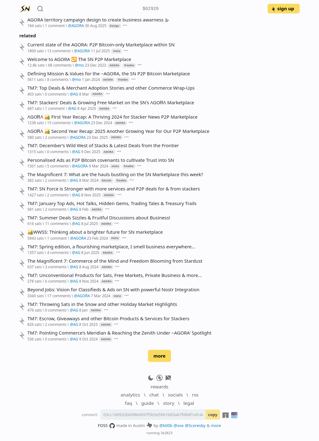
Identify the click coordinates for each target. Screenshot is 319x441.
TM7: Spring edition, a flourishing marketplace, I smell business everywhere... (111, 246)
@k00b (166, 425)
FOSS (106, 426)
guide (147, 403)
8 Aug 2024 (88, 266)
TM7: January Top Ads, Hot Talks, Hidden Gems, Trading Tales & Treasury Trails (112, 203)
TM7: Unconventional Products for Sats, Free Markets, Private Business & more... (114, 275)
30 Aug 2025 (96, 25)
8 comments (58, 79)
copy (212, 414)
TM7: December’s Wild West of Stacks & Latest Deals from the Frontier (103, 145)
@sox (178, 425)
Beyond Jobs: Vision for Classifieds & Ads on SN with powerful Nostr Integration (113, 289)
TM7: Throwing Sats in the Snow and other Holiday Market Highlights (102, 304)
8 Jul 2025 (89, 223)
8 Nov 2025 (91, 194)
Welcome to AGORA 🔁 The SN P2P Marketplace (79, 59)
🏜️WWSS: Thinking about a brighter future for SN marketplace (95, 232)
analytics (130, 395)
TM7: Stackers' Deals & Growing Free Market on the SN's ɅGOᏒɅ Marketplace (110, 102)
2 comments (55, 137)
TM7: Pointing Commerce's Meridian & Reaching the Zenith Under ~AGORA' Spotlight (119, 332)
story (168, 403)
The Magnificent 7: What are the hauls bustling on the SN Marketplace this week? (115, 174)
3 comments (55, 266)
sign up (282, 8)
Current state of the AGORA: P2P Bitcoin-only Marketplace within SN (101, 44)
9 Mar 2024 (98, 165)
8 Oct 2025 (88, 324)
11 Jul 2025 (100, 50)
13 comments (59, 50)
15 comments (59, 122)
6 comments (55, 281)
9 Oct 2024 (88, 338)
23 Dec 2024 (101, 122)
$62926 (151, 9)
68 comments (60, 65)
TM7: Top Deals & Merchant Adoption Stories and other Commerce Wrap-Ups (111, 88)
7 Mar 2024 (101, 295)
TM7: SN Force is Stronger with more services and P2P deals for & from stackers (113, 188)
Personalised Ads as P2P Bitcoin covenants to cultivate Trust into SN (100, 160)
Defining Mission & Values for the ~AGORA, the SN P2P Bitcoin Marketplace (108, 73)
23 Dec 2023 (95, 65)
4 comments (58, 252)
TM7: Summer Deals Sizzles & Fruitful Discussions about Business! (98, 217)
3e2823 (166, 432)
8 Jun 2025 (90, 252)
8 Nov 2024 (88, 281)
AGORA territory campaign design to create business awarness (98, 19)
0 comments (55, 93)
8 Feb (83, 209)
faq (128, 403)
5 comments (58, 165)
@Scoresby (195, 425)
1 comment (54, 25)
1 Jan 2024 (91, 79)
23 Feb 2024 (97, 238)
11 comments (57, 223)
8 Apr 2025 (86, 108)
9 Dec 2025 (90, 151)
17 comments (59, 295)
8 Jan (83, 309)
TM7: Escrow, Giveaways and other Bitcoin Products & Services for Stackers (108, 318)
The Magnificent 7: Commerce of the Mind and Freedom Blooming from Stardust (114, 261)
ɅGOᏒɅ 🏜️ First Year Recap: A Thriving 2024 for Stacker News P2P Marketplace (112, 117)
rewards (159, 386)
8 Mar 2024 (89, 180)
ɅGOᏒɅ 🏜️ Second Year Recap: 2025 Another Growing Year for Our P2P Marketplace (118, 131)
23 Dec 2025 (97, 137)
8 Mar (84, 93)
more (159, 356)
